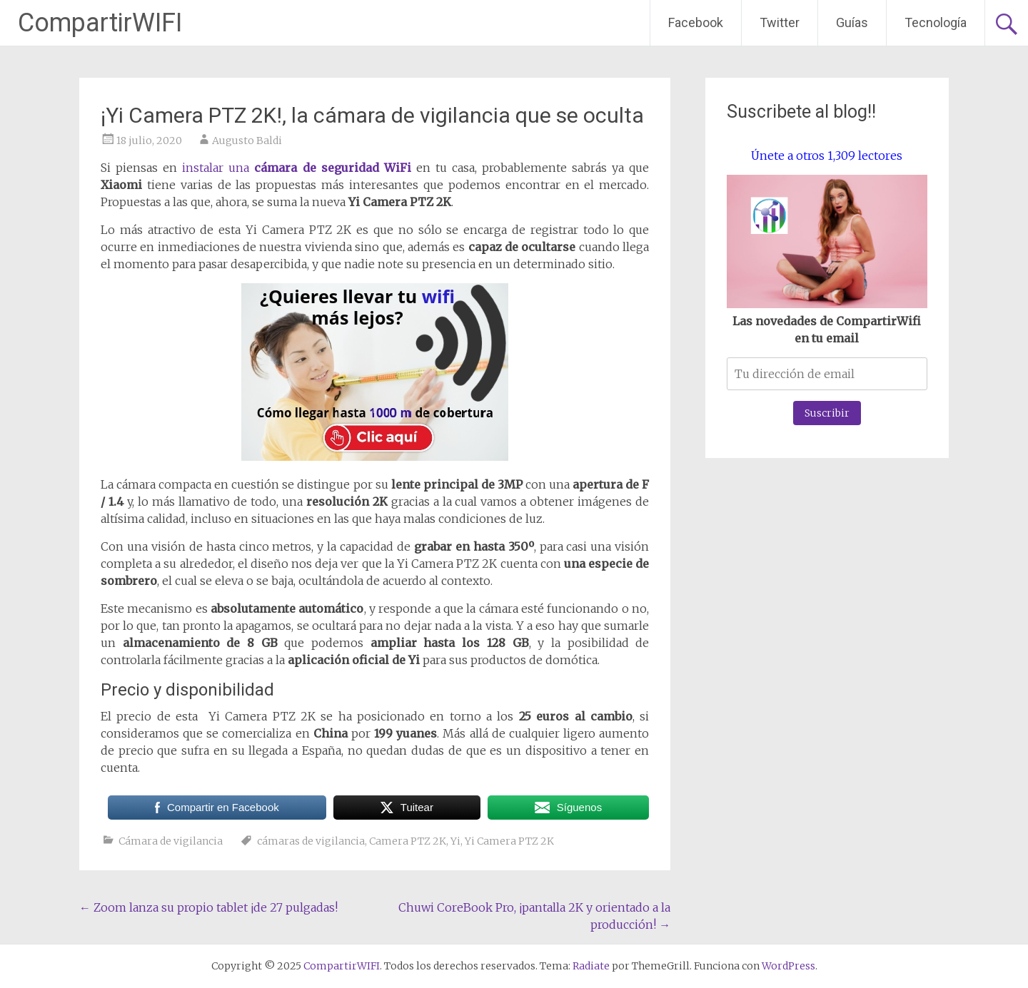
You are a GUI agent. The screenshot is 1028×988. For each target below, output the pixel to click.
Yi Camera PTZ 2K (509, 841)
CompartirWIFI (100, 23)
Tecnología (935, 22)
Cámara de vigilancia (171, 841)
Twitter (780, 22)
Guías (852, 22)
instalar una (296, 168)
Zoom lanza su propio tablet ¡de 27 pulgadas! (208, 907)
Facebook (695, 22)
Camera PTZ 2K (407, 841)
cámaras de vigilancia (311, 841)
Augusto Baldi (247, 140)
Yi (455, 841)
